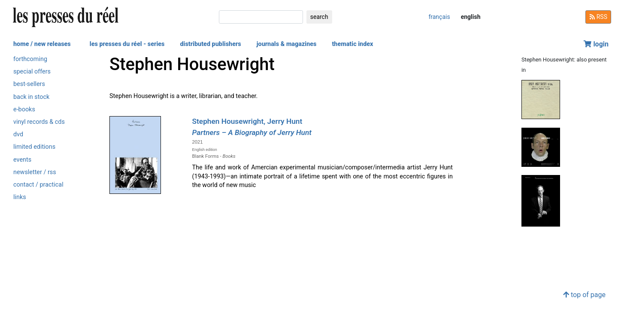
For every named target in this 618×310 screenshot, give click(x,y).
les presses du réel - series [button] (127, 44)
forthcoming (30, 59)
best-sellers (29, 84)
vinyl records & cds (39, 122)
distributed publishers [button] (210, 44)
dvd (18, 134)
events (22, 159)
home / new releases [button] (42, 44)
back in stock (31, 97)
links (19, 197)
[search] (261, 17)
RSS (598, 16)
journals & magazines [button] (287, 44)
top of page (584, 295)
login (596, 44)
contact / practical (38, 184)
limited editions (34, 146)
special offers (32, 71)
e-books (24, 109)
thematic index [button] (352, 44)
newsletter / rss (34, 172)
